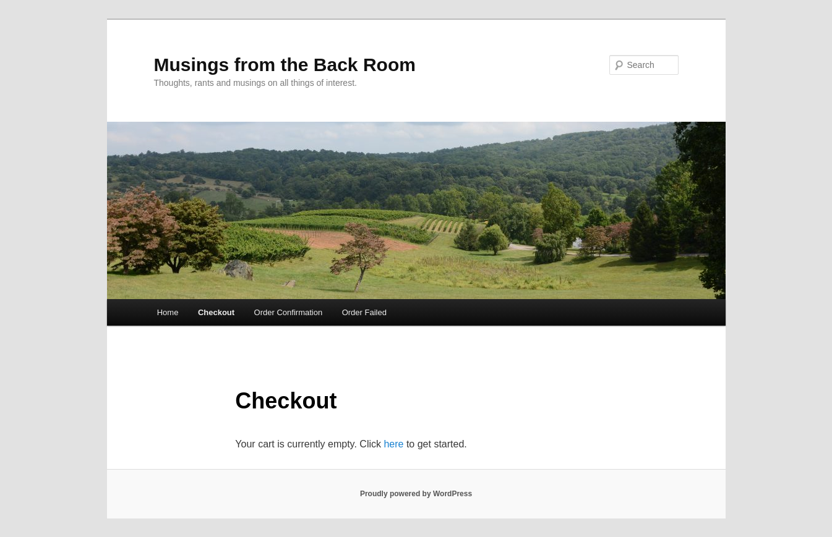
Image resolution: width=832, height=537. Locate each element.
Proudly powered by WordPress (416, 493)
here (393, 444)
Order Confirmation (288, 312)
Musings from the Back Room (285, 64)
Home (168, 312)
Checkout (216, 312)
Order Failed (364, 312)
